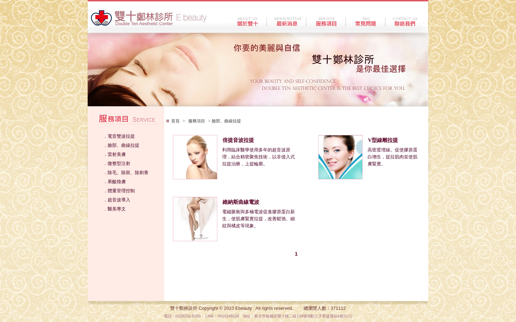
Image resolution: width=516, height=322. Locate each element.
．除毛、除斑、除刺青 (125, 172)
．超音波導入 (116, 199)
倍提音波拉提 (238, 140)
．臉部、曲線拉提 (121, 145)
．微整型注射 (116, 163)
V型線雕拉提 (383, 140)
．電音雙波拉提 (119, 136)
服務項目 (196, 121)
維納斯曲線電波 (241, 202)
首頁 (176, 121)
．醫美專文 (114, 209)
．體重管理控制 (119, 190)
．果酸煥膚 (114, 181)
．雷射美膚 (114, 154)
